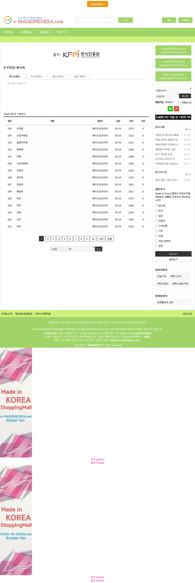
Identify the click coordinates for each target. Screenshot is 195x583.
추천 (143, 120)
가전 (160, 231)
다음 (101, 238)
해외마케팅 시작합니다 (166, 144)
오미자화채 (22, 163)
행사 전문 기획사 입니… (167, 180)
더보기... (63, 32)
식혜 (19, 156)
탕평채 (20, 149)
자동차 (161, 220)
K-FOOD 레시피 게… (166, 158)
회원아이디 (161, 90)
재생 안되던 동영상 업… (167, 139)
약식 (19, 226)
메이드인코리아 (100, 128)
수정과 (20, 170)
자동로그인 (186, 102)
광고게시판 (161, 172)
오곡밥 (20, 128)
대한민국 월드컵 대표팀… (167, 134)
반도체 (161, 205)
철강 (160, 215)
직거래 (9, 32)
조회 (131, 120)
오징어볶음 (22, 135)
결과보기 (173, 259)
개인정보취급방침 (24, 313)
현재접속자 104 (165, 302)
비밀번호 (160, 96)
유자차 (20, 177)
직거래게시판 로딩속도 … (167, 163)
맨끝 (109, 238)
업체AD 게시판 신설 (165, 149)
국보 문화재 (164, 241)
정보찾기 (169, 102)
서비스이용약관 (43, 313)
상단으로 (187, 313)
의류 (160, 236)
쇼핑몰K (44, 32)
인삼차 (20, 184)
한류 (160, 246)
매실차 (20, 191)
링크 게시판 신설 (163, 154)
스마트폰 (162, 225)
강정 (19, 212)
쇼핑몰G (26, 32)
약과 (19, 205)
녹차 (19, 198)
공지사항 (160, 127)
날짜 (118, 120)
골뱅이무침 (22, 142)
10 (93, 238)
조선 (160, 210)
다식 (19, 219)
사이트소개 (6, 313)
